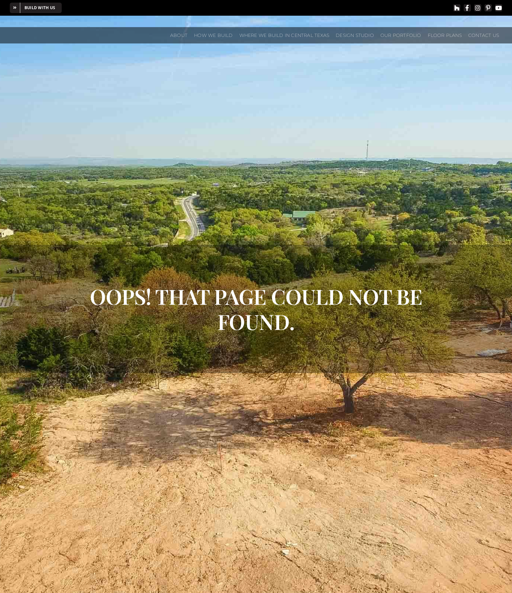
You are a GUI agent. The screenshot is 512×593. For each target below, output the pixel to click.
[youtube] (498, 7)
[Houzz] (456, 7)
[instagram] (477, 7)
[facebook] (467, 7)
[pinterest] (488, 7)
